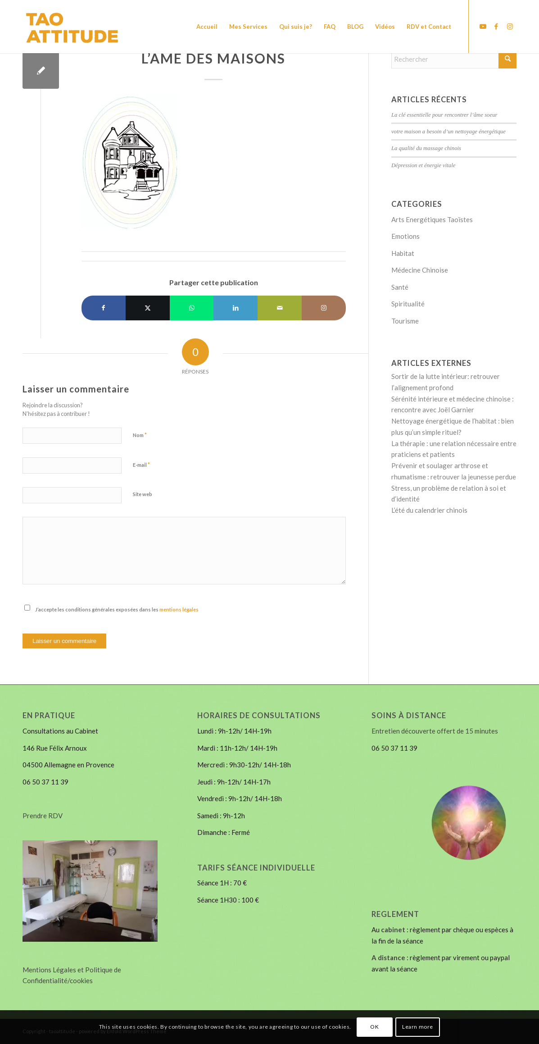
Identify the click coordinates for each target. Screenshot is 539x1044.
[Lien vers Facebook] (496, 26)
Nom (140, 434)
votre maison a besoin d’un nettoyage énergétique (448, 131)
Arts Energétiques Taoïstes (432, 219)
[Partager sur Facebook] (104, 308)
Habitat (402, 253)
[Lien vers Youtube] (482, 26)
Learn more (417, 1026)
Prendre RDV (43, 815)
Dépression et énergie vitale (423, 165)
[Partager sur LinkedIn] (235, 308)
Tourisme (405, 321)
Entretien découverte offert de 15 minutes (434, 731)
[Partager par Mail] (280, 308)
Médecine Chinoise (419, 270)
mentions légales (179, 609)
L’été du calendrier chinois (429, 510)
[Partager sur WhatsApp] (192, 308)
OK (374, 1026)
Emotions (405, 236)
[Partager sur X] (148, 308)
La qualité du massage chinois (426, 148)
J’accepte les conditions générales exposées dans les (117, 609)
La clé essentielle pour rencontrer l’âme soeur (444, 115)
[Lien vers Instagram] (509, 26)
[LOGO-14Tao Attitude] (80, 26)
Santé (399, 287)
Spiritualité (408, 304)
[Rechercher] (453, 59)
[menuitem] (206, 26)
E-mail (141, 464)
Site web (142, 494)
